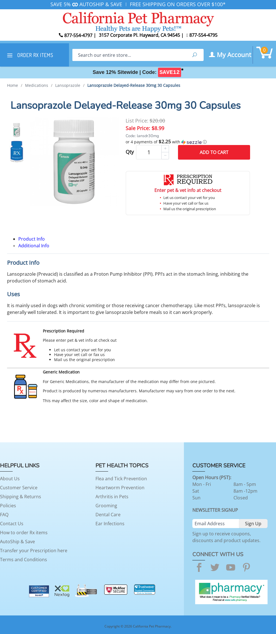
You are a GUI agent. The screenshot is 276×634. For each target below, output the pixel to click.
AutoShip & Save (17, 541)
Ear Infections (109, 523)
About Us (10, 479)
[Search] (129, 55)
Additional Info (33, 246)
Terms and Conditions (23, 559)
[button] (188, 142)
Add (214, 152)
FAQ (4, 514)
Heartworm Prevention (119, 487)
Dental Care (108, 514)
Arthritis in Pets (111, 496)
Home (12, 85)
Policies (8, 505)
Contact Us (11, 523)
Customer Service (18, 487)
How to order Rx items (24, 532)
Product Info (31, 239)
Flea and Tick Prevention (121, 479)
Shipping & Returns (20, 496)
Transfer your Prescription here (33, 550)
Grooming (106, 505)
